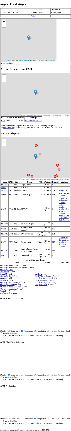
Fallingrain (53, 60)
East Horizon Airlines (33, 121)
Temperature (28, 331)
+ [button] (4, 22)
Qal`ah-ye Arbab (6, 270)
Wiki (33, 16)
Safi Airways (64, 220)
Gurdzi (37, 274)
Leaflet (9, 60)
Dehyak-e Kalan (41, 285)
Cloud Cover (15, 331)
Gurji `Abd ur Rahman (43, 276)
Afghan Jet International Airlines (64, 200)
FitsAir (62, 216)
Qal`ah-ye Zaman (7, 285)
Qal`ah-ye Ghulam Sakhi (9, 265)
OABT (3, 242)
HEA (3, 121)
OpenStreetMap (24, 60)
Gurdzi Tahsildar (6, 278)
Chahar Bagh (5, 293)
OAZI (3, 229)
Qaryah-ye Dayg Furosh (44, 278)
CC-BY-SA (40, 60)
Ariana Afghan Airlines (62, 207)
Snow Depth (65, 331)
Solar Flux (53, 331)
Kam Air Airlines (64, 217)
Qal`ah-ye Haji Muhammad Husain (13, 267)
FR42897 (4, 234)
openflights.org (9, 128)
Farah (2, 274)
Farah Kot (4, 291)
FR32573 (4, 185)
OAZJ (3, 194)
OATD (3, 255)
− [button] (4, 25)
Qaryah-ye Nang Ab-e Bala (10, 287)
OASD (3, 188)
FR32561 (4, 250)
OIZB (3, 190)
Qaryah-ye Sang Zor (8, 289)
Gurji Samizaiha (41, 280)
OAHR (4, 209)
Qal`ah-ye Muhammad (9, 282)
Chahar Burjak (6, 276)
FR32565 (4, 224)
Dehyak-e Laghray (42, 282)
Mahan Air (63, 190)
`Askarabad (4, 272)
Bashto (3, 280)
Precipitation (41, 331)
